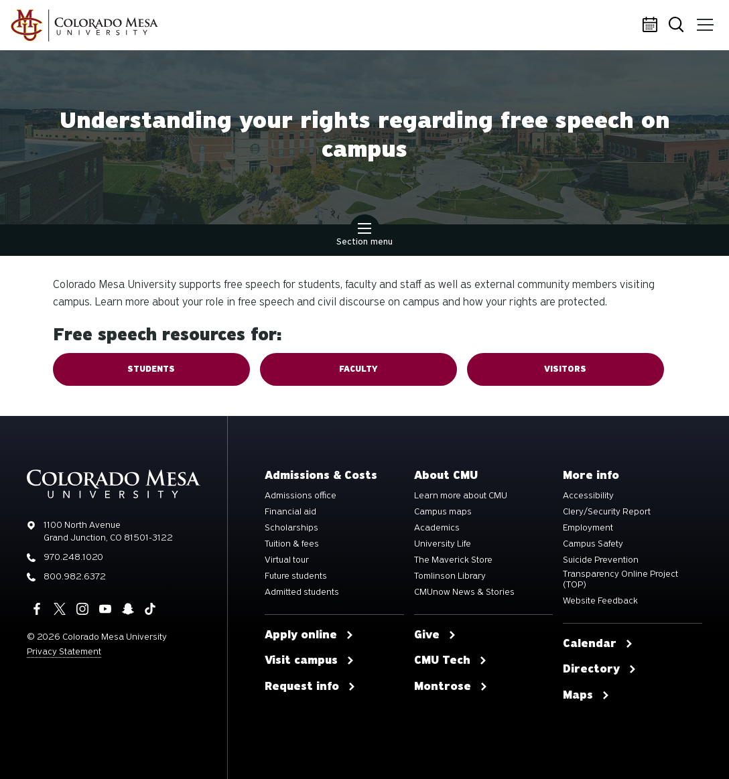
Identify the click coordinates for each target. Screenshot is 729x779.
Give (435, 635)
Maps (586, 695)
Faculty (358, 369)
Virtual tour (287, 560)
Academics (437, 527)
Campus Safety (593, 544)
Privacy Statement (64, 651)
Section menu (364, 235)
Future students (296, 576)
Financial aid (290, 511)
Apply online (309, 635)
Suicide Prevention (601, 560)
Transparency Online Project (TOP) (620, 579)
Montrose (451, 687)
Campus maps (443, 511)
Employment (588, 527)
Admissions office (300, 495)
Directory (600, 669)
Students (151, 369)
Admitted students (302, 592)
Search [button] (678, 26)
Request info (310, 687)
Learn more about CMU (460, 495)
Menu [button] (704, 20)
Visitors (565, 369)
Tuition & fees (292, 544)
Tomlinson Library (450, 576)
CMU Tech (450, 660)
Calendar (652, 25)
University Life (442, 544)
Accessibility (588, 495)
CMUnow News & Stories (464, 592)
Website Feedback (600, 600)
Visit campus (309, 660)
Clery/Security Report (607, 511)
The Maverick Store (453, 560)
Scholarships (291, 527)
